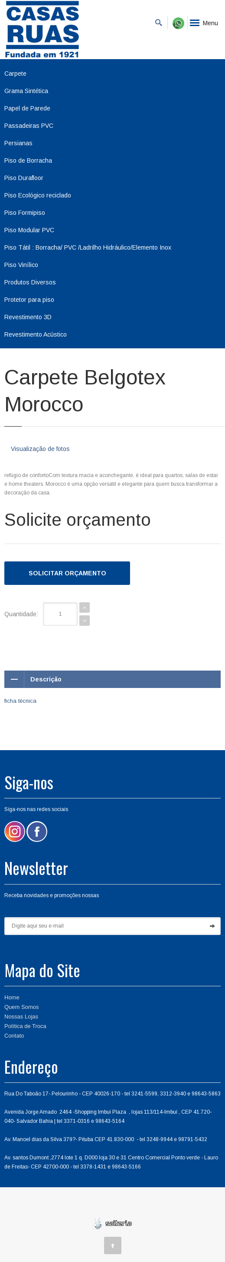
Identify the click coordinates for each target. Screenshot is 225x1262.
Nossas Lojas (21, 1016)
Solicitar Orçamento (67, 573)
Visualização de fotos (40, 448)
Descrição (33, 679)
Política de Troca (25, 1026)
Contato (14, 1035)
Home (12, 997)
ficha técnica (20, 701)
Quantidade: (21, 614)
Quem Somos (21, 1007)
